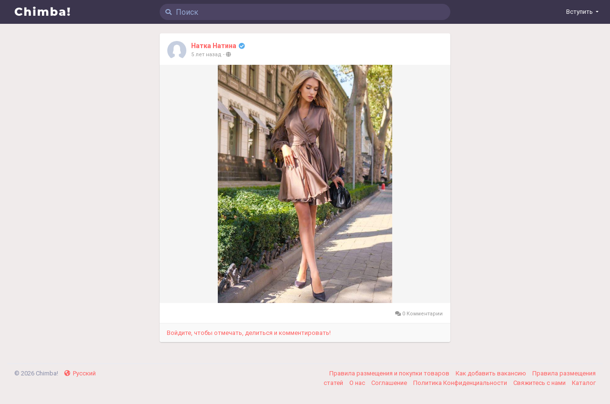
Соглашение (389, 382)
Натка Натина (213, 46)
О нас (357, 382)
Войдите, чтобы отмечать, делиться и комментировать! (249, 332)
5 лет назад (206, 54)
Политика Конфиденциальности (460, 382)
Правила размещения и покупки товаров (390, 373)
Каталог (584, 382)
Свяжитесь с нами (540, 382)
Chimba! (42, 12)
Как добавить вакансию (492, 373)
